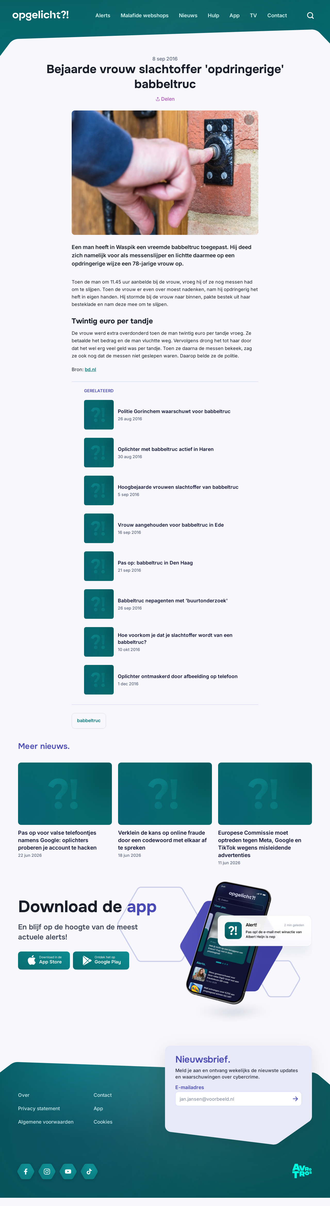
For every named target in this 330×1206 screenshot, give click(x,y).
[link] (40, 15)
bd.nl (90, 369)
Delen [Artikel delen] (165, 99)
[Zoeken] (310, 15)
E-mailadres (189, 1087)
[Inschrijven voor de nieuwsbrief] (295, 1099)
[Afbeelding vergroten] (249, 120)
